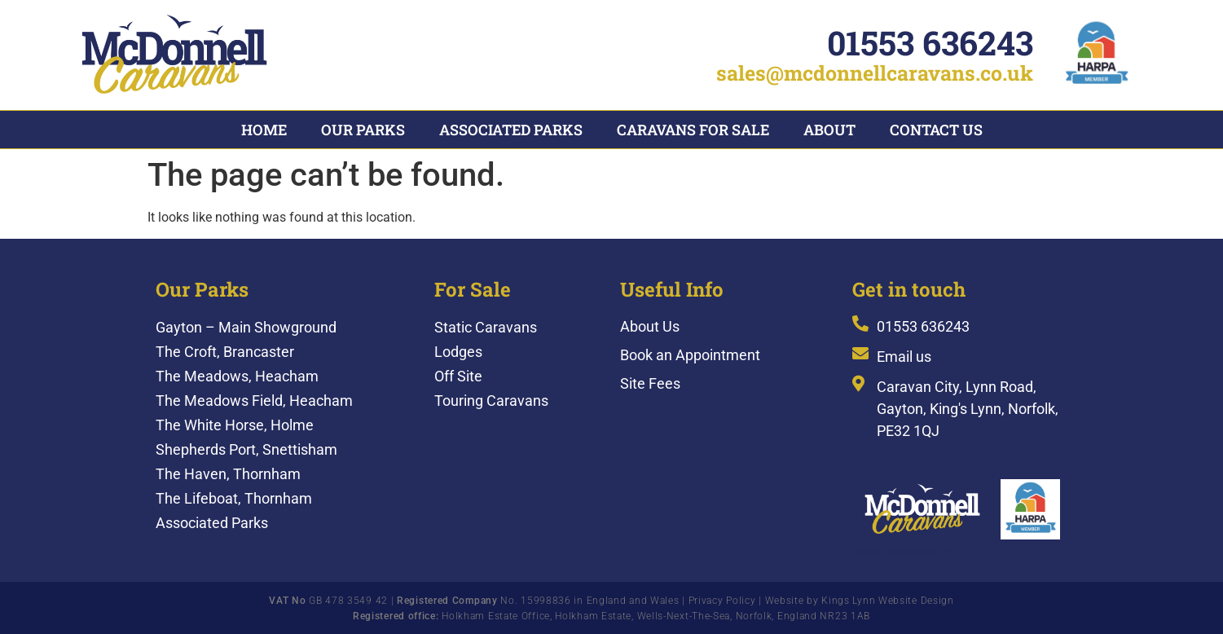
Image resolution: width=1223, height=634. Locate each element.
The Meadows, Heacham (237, 374)
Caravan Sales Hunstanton (903, 549)
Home (264, 129)
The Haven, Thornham (228, 472)
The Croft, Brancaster (225, 350)
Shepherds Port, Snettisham (246, 447)
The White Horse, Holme (235, 423)
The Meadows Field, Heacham (254, 398)
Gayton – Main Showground (246, 325)
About (829, 129)
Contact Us (936, 129)
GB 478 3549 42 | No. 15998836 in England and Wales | (478, 599)
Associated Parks (511, 129)
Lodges (458, 350)
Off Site (458, 374)
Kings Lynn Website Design (887, 599)
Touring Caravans (491, 398)
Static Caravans (485, 325)
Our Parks (363, 129)
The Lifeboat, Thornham (234, 496)
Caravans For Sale (693, 129)
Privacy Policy (722, 599)
